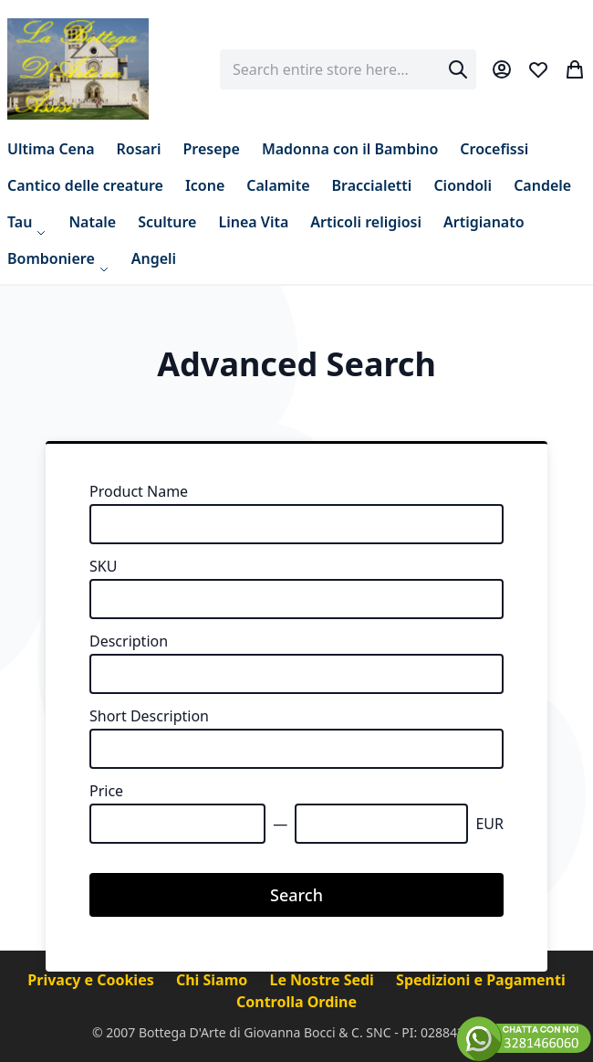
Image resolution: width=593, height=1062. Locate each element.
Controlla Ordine (296, 1002)
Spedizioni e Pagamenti (481, 980)
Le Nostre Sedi (323, 980)
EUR (489, 824)
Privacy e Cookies (92, 980)
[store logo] (78, 69)
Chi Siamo (214, 980)
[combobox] (348, 69)
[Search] (458, 69)
